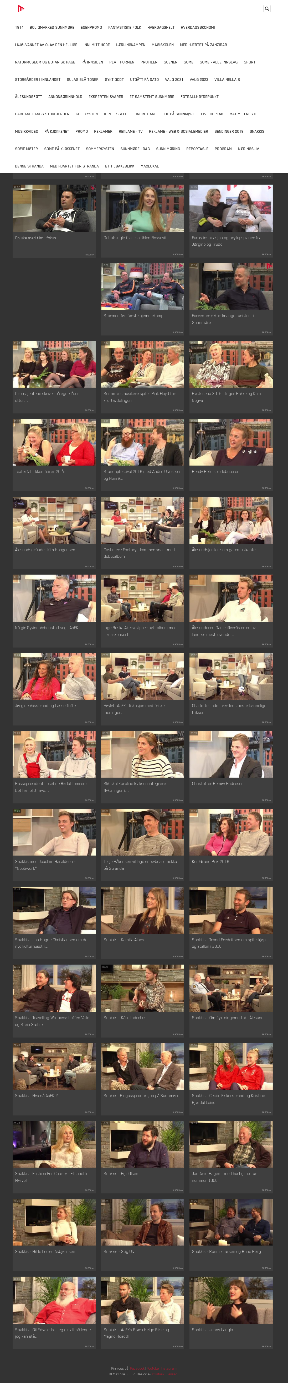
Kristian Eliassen (166, 1374)
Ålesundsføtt (28, 96)
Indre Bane (146, 114)
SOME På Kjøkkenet (62, 148)
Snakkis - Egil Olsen (121, 1173)
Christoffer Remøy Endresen (218, 783)
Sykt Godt (114, 79)
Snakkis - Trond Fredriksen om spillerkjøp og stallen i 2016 (229, 943)
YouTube (153, 1368)
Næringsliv (248, 148)
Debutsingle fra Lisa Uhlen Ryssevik (135, 237)
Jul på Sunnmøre (179, 114)
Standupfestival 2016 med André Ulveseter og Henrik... (142, 475)
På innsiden (92, 62)
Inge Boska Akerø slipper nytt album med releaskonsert (140, 631)
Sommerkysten (100, 148)
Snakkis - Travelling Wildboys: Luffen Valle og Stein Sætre (52, 1021)
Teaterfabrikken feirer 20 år (40, 471)
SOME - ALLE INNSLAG (219, 62)
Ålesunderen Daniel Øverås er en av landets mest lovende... (224, 631)
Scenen (171, 62)
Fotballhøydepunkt (200, 96)
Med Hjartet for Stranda (74, 166)
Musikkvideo (26, 131)
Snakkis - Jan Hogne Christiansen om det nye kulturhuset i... (52, 943)
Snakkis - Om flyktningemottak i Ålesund (228, 1017)
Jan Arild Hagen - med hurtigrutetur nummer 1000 (224, 1177)
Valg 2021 (174, 79)
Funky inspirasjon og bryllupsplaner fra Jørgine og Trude (226, 241)
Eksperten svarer (106, 96)
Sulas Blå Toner (83, 79)
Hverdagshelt (161, 27)
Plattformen (122, 62)
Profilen (149, 62)
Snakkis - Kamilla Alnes (124, 939)
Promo (82, 131)
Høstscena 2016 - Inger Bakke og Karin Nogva (227, 397)
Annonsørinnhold (66, 96)
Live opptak (212, 114)
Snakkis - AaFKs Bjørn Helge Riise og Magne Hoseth (136, 1333)
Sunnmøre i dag (135, 148)
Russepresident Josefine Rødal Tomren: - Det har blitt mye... (52, 787)
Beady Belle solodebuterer (215, 471)
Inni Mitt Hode (97, 44)
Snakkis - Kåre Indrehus (125, 1017)
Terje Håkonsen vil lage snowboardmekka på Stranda (140, 865)
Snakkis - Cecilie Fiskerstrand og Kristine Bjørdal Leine (228, 1099)
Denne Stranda (29, 166)
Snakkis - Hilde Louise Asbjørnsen (45, 1251)
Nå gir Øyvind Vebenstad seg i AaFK (47, 627)
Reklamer (103, 131)
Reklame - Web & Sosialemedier (178, 131)
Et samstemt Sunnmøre (152, 96)
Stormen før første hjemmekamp (133, 315)
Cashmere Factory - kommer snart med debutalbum (139, 553)
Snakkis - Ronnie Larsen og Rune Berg (226, 1251)
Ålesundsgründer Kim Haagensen (45, 549)
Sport (250, 62)
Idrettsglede (117, 114)
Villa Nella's (227, 79)
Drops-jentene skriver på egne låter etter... (47, 397)
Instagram (170, 1368)
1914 (19, 27)
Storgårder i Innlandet (38, 79)
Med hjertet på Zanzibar (203, 44)
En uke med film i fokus (35, 238)
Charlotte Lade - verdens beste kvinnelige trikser (229, 709)
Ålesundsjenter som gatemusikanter (225, 549)
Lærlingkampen (131, 44)
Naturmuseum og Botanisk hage (45, 62)
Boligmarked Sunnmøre (52, 27)
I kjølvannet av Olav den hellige (46, 44)
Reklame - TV (131, 131)
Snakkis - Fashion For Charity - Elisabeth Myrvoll (51, 1177)
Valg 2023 (199, 79)
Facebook (137, 1368)
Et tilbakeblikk (120, 166)
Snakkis (257, 131)
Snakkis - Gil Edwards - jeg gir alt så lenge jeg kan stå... (53, 1333)
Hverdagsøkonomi (198, 27)
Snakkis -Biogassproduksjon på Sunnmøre (141, 1095)
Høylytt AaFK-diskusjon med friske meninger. (134, 709)
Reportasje (198, 148)
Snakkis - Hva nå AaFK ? (36, 1095)
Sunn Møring (168, 148)
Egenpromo (91, 27)
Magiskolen (163, 44)
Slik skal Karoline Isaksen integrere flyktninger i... (135, 787)
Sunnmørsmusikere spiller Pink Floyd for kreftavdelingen (140, 397)
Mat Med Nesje (243, 114)
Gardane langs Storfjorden (42, 114)
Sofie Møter (26, 148)
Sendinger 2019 (229, 131)
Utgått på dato (144, 79)
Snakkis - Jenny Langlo (212, 1329)
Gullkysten (87, 114)
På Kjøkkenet (57, 131)
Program (223, 148)
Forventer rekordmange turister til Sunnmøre (223, 319)
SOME (189, 62)
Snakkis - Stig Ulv (119, 1251)
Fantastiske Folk (125, 27)
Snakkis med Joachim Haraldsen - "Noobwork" (45, 865)
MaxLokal (150, 166)
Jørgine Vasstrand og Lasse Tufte (45, 705)
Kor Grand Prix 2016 (210, 861)
